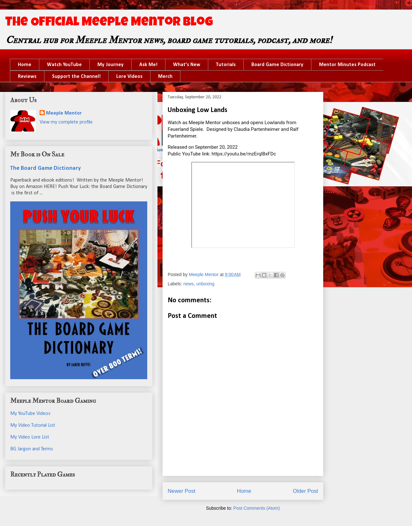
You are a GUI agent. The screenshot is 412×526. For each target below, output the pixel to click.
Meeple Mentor (64, 113)
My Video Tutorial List (32, 425)
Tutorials (226, 64)
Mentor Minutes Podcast (347, 64)
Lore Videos (129, 76)
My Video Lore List (29, 437)
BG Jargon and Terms (31, 449)
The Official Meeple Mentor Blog (109, 23)
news (188, 283)
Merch (165, 76)
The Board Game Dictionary (45, 168)
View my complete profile (66, 122)
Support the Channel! (76, 76)
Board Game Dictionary (277, 64)
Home (24, 64)
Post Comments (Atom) (256, 508)
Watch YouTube (64, 64)
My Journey (110, 64)
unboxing (205, 283)
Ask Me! (148, 64)
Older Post (305, 491)
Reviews (27, 76)
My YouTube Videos (30, 413)
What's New (186, 64)
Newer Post (181, 491)
